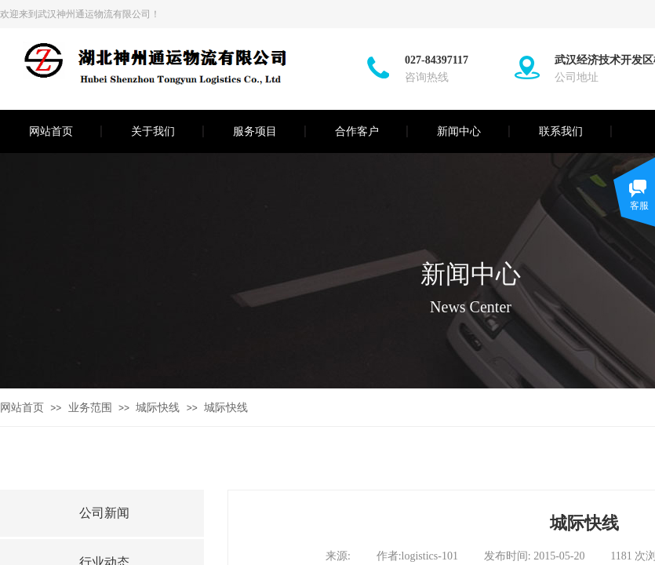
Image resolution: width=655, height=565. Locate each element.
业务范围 (90, 408)
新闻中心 (459, 131)
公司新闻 (104, 512)
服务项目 (255, 131)
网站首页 (51, 131)
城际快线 (158, 408)
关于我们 (153, 131)
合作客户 (357, 131)
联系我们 (561, 131)
